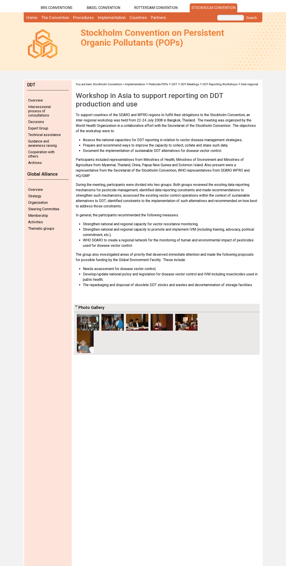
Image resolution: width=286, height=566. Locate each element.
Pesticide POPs (158, 84)
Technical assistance (44, 135)
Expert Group (38, 128)
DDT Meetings (190, 84)
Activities (35, 222)
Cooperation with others (41, 154)
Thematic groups (41, 228)
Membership (38, 215)
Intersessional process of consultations (39, 111)
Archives (35, 163)
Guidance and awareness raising (42, 143)
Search (251, 18)
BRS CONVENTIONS (56, 8)
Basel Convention (103, 8)
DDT (174, 84)
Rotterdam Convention (156, 8)
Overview (35, 100)
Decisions (36, 122)
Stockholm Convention (213, 8)
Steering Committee (43, 209)
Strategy (34, 196)
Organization (38, 202)
